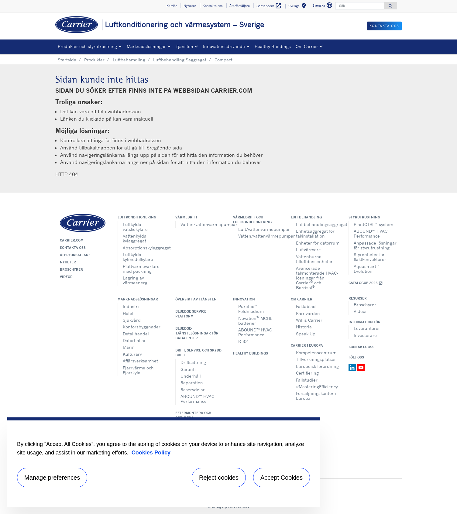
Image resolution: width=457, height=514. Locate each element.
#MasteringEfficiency (317, 386)
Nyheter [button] (190, 6)
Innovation (244, 299)
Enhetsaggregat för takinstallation (315, 233)
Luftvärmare (308, 249)
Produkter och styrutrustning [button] (87, 46)
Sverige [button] (298, 6)
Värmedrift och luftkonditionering (252, 219)
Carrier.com (72, 240)
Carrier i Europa (307, 345)
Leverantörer (367, 328)
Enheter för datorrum (317, 242)
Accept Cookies (281, 477)
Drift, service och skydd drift (198, 352)
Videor (66, 277)
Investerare (365, 335)
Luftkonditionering (137, 217)
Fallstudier (307, 379)
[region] (163, 462)
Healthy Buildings (273, 46)
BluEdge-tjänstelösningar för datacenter (196, 333)
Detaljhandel (136, 333)
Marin (129, 347)
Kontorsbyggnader (141, 326)
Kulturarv (132, 354)
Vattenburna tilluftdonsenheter (314, 259)
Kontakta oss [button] (212, 6)
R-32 (243, 341)
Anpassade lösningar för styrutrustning (375, 245)
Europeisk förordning (317, 366)
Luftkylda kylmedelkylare (138, 257)
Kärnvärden (308, 313)
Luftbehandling (306, 217)
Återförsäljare (75, 255)
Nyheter (68, 262)
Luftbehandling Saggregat (179, 59)
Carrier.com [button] (269, 5)
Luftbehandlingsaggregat (317, 224)
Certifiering (307, 372)
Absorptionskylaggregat (144, 247)
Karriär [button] (172, 6)
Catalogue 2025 (366, 283)
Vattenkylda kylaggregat (134, 238)
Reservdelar (192, 389)
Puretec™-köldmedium (251, 309)
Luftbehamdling (129, 59)
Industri (131, 306)
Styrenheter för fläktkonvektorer (370, 257)
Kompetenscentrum (316, 352)
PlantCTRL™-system (373, 224)
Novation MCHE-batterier (256, 320)
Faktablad (306, 306)
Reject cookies (219, 477)
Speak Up (305, 333)
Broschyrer (71, 269)
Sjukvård (132, 320)
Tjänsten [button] (184, 46)
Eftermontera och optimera (193, 415)
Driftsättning (193, 362)
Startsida (67, 59)
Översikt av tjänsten (196, 299)
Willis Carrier (309, 320)
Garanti (188, 369)
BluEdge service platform (190, 313)
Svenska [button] (323, 6)
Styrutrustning (364, 217)
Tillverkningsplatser (316, 359)
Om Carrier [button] (307, 46)
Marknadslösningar (138, 299)
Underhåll (190, 376)
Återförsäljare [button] (239, 6)
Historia (304, 326)
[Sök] (359, 5)
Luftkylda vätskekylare (135, 227)
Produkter (94, 59)
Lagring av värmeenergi (136, 280)
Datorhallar (134, 340)
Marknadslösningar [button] (146, 46)
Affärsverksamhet (140, 360)
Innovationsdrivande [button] (224, 46)
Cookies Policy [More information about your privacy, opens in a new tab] (151, 453)
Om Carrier (301, 299)
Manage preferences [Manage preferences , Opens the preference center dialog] (52, 477)
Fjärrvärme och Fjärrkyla (138, 370)
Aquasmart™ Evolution (367, 269)
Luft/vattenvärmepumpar (260, 229)
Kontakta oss (73, 247)
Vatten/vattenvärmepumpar (202, 224)
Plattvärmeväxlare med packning (141, 269)
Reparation (191, 382)
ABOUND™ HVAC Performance (370, 233)
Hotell (129, 313)
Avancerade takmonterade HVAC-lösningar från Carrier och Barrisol (317, 278)
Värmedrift (186, 217)
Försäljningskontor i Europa (316, 396)
